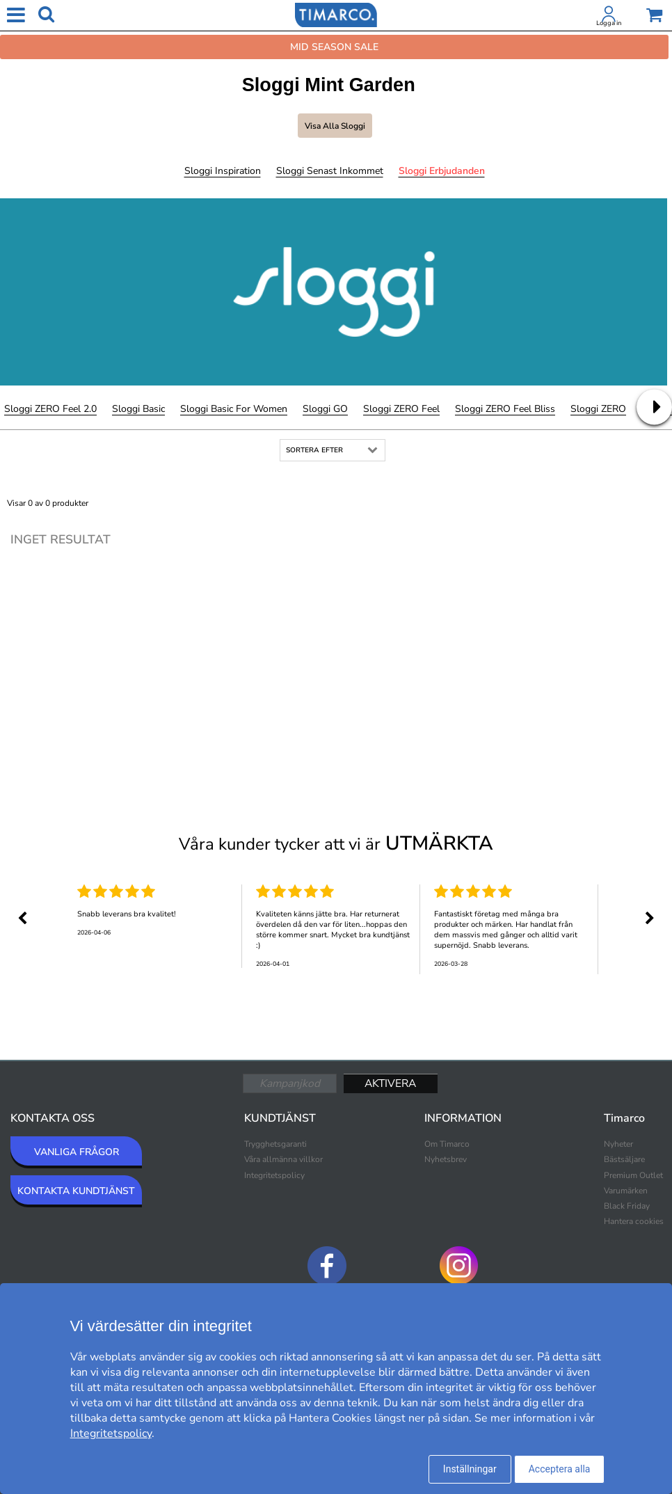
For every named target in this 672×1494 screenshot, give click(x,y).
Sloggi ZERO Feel (401, 408)
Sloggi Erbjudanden (442, 170)
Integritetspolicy (274, 1175)
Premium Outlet (633, 1175)
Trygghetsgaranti (275, 1144)
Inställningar (470, 1469)
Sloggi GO (325, 408)
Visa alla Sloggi (335, 126)
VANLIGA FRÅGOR (76, 1152)
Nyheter (618, 1144)
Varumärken (626, 1190)
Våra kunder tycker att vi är (336, 843)
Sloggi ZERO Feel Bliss (505, 408)
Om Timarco (447, 1144)
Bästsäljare (624, 1159)
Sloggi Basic (138, 408)
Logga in (608, 23)
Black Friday (627, 1205)
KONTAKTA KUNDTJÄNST (76, 1191)
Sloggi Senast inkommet (329, 170)
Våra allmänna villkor (283, 1159)
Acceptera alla (560, 1469)
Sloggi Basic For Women (233, 408)
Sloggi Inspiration (222, 170)
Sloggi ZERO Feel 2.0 (50, 408)
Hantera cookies (634, 1221)
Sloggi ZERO (598, 408)
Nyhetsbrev (445, 1159)
